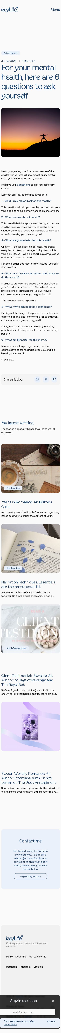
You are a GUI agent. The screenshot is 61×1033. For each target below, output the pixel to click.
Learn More (10, 1024)
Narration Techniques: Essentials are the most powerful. (28, 585)
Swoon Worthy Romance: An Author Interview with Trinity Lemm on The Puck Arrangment (28, 778)
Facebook (25, 966)
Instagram (11, 966)
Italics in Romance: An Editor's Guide (26, 504)
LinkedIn (38, 966)
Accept (51, 1021)
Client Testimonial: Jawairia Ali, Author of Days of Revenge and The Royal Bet (27, 680)
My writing (21, 956)
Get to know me (37, 956)
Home (9, 956)
